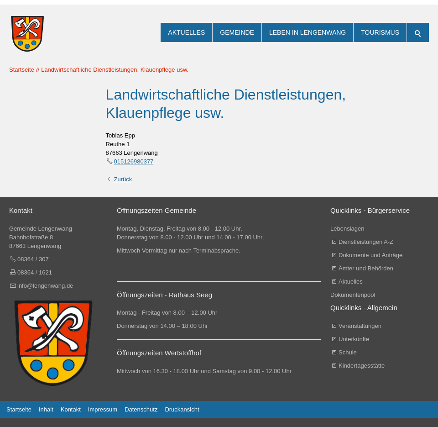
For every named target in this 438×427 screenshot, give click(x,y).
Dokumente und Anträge (370, 255)
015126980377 (134, 161)
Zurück (123, 179)
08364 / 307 (33, 259)
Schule (348, 352)
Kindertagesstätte (362, 365)
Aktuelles (186, 32)
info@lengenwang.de (45, 285)
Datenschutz (141, 409)
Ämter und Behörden (366, 268)
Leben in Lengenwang (307, 32)
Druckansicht (182, 409)
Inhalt (46, 409)
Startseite (18, 409)
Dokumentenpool (352, 294)
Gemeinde (237, 32)
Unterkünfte (354, 339)
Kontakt (71, 409)
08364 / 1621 (34, 272)
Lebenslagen (347, 228)
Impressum (102, 409)
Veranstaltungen (360, 325)
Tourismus (380, 32)
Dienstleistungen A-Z (366, 241)
